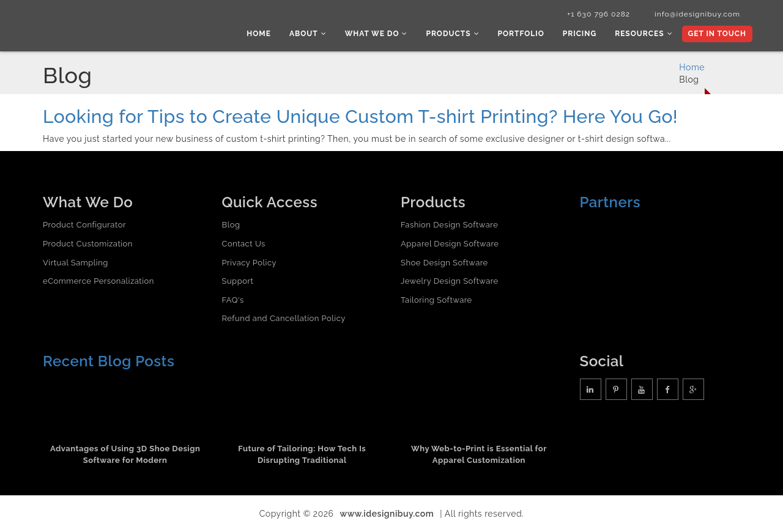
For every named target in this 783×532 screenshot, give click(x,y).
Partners (610, 202)
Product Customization (88, 243)
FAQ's (233, 300)
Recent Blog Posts (108, 361)
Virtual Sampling (75, 262)
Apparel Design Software (450, 243)
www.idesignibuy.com (387, 514)
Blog (231, 224)
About (308, 33)
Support (238, 281)
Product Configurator (84, 224)
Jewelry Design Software (450, 281)
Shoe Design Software (444, 262)
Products (452, 33)
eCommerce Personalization (98, 281)
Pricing (579, 33)
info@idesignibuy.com (697, 14)
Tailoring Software (436, 300)
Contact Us (243, 243)
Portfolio (521, 33)
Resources (643, 33)
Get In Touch (717, 33)
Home (259, 33)
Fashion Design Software (449, 224)
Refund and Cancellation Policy (284, 318)
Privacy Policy (249, 262)
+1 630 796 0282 (598, 14)
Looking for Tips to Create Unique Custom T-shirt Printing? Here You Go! (360, 116)
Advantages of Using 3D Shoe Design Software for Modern (125, 454)
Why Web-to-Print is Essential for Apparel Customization (479, 454)
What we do (376, 33)
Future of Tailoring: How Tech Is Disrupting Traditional (302, 454)
